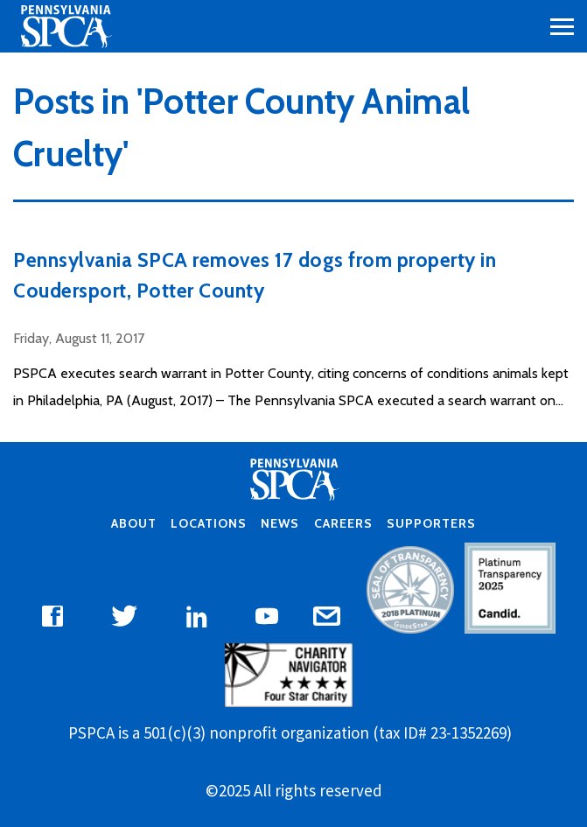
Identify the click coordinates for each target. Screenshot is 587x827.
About (134, 523)
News (280, 523)
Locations (209, 523)
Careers (343, 523)
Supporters (431, 523)
